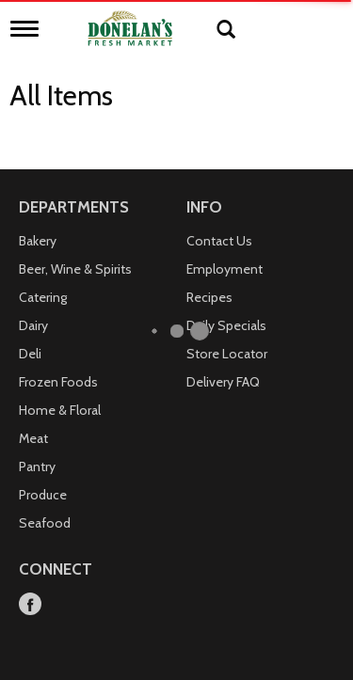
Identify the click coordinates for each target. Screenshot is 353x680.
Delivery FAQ (223, 381)
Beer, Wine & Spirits (75, 269)
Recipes (209, 297)
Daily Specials (226, 325)
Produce (43, 494)
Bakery (37, 240)
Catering (43, 297)
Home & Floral (60, 410)
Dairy (33, 325)
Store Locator (226, 353)
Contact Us (219, 240)
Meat (33, 438)
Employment (224, 269)
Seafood (45, 522)
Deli (30, 353)
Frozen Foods (58, 381)
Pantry (37, 466)
